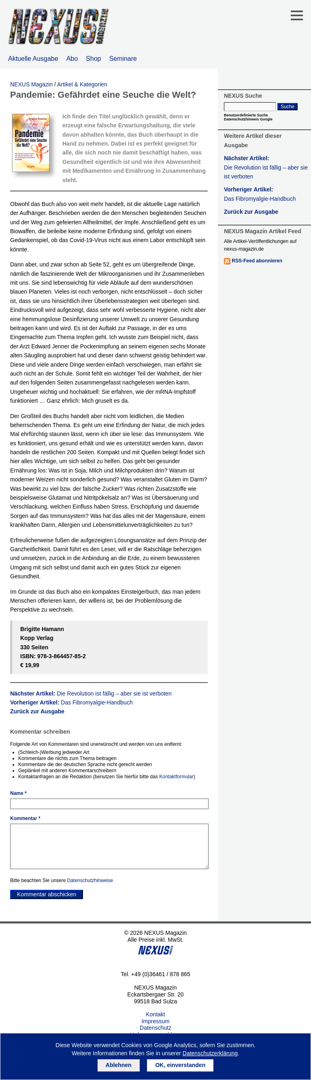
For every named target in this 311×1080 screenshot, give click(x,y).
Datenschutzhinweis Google (248, 119)
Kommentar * (25, 818)
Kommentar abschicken (46, 894)
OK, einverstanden (180, 1065)
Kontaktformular (176, 776)
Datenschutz (155, 1027)
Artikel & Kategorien (82, 84)
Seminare (123, 58)
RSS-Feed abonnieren (257, 261)
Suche (287, 107)
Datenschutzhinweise (90, 880)
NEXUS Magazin (31, 84)
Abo (72, 58)
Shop (93, 58)
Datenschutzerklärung (210, 1053)
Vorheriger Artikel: (71, 702)
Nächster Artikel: (91, 693)
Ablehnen (119, 1065)
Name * (18, 793)
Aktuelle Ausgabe (33, 58)
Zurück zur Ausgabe (37, 711)
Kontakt (155, 1014)
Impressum (155, 1021)
